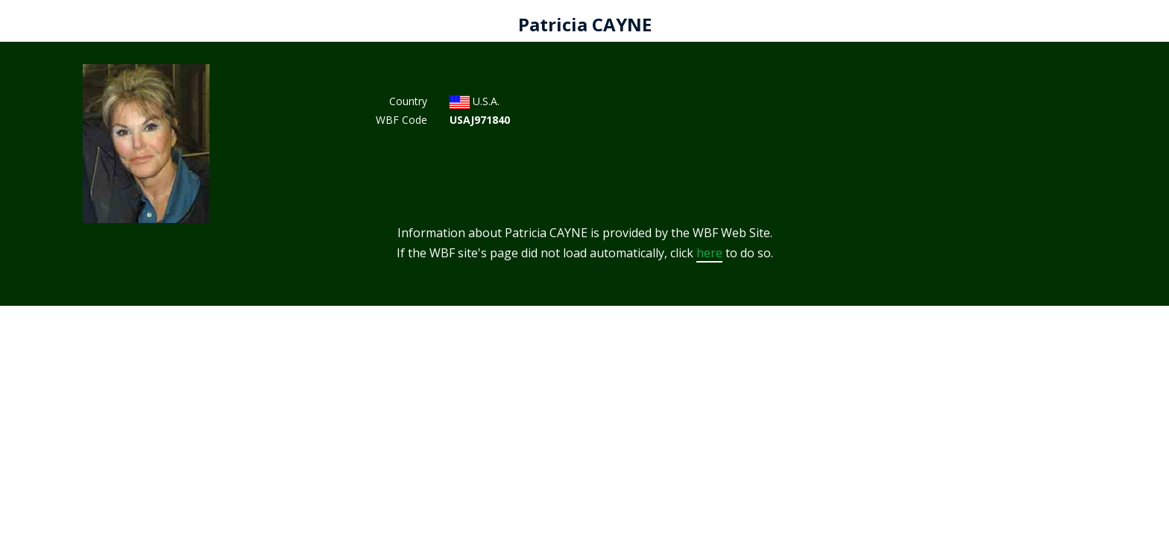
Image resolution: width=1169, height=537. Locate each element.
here (709, 253)
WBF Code (401, 120)
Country (408, 101)
